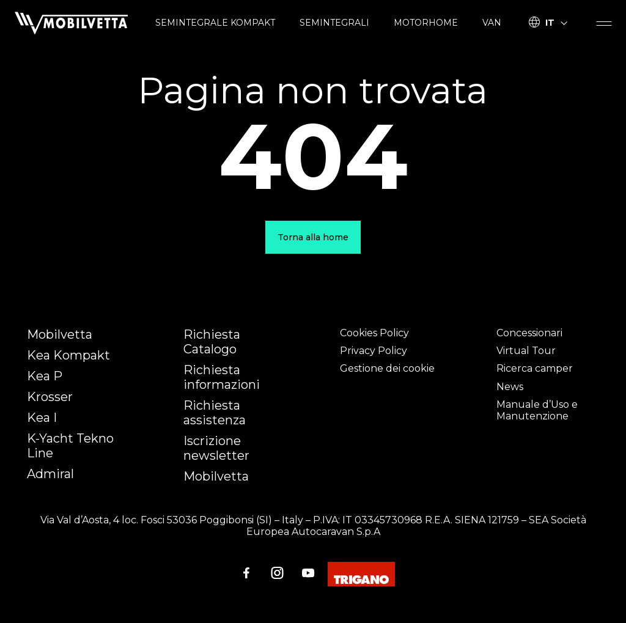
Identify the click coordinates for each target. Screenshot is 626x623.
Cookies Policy (374, 333)
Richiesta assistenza (214, 412)
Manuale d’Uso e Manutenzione (537, 410)
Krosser (50, 396)
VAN (491, 22)
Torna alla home (313, 237)
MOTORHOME (426, 22)
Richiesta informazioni (221, 377)
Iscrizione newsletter (216, 448)
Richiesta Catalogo (211, 341)
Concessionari (529, 333)
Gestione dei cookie (387, 368)
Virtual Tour (526, 350)
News (509, 387)
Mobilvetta (59, 334)
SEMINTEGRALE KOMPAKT (215, 22)
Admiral (50, 473)
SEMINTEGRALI (334, 22)
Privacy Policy (373, 350)
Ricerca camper (534, 368)
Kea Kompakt (68, 355)
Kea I (42, 417)
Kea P (44, 376)
